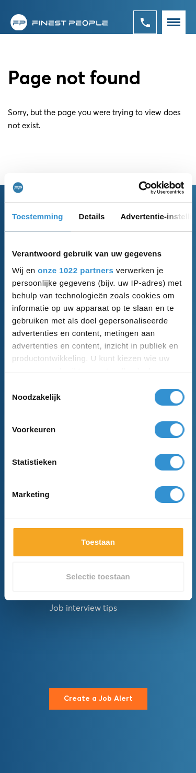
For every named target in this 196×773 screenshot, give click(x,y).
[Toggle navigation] (174, 22)
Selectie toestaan (98, 576)
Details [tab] (92, 216)
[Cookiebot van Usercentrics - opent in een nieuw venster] (139, 188)
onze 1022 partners (75, 270)
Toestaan (98, 541)
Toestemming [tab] (37, 216)
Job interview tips (83, 608)
